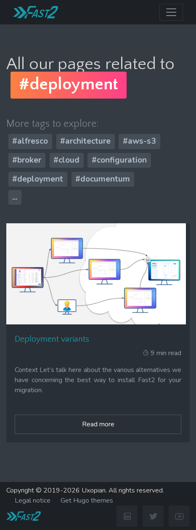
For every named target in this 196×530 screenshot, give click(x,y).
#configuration (119, 160)
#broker (26, 160)
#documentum (102, 178)
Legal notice (32, 500)
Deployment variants (52, 339)
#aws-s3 (139, 141)
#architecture (85, 141)
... (14, 197)
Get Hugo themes (87, 500)
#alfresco (30, 141)
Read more (98, 424)
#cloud (66, 160)
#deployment (37, 178)
